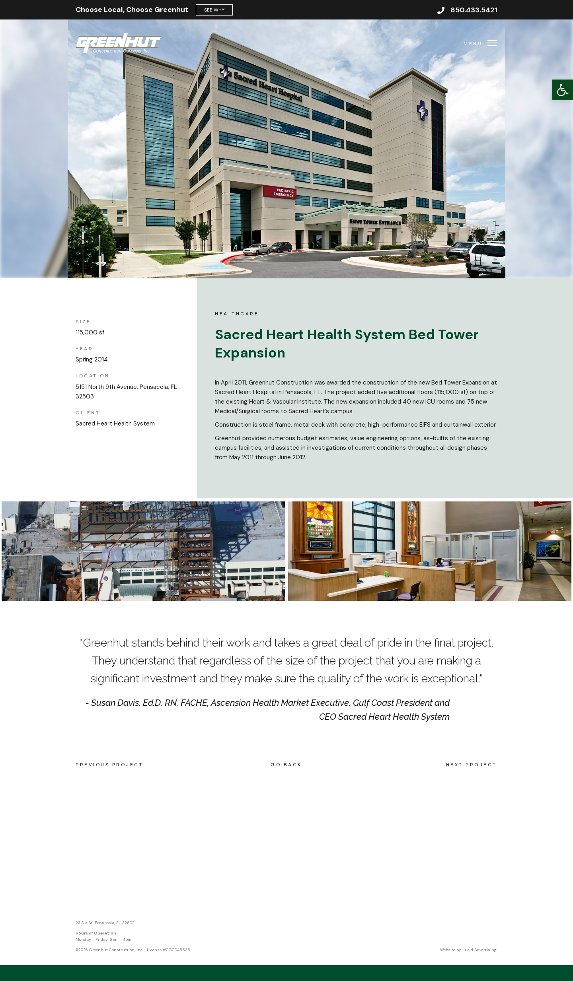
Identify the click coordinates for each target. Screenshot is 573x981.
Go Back (286, 764)
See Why (214, 10)
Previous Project (109, 764)
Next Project (471, 764)
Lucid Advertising (479, 949)
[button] (562, 90)
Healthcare (237, 314)
